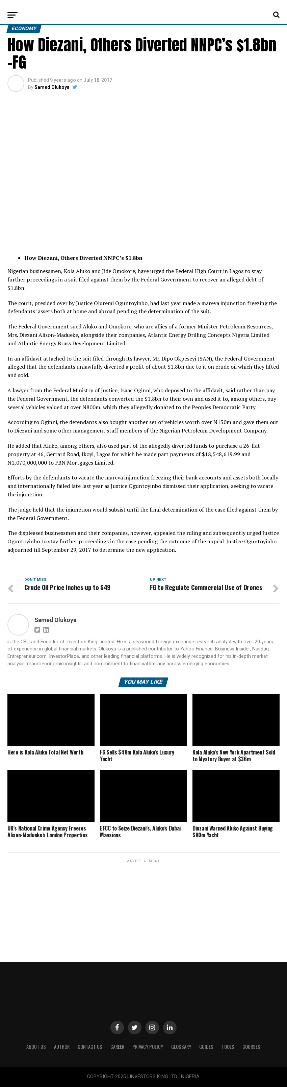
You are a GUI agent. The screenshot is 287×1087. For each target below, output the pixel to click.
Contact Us (90, 1046)
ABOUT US (36, 1046)
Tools (227, 1046)
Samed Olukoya (52, 87)
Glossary (181, 1046)
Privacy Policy (147, 1046)
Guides (206, 1046)
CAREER (117, 1046)
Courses (251, 1046)
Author (62, 1046)
